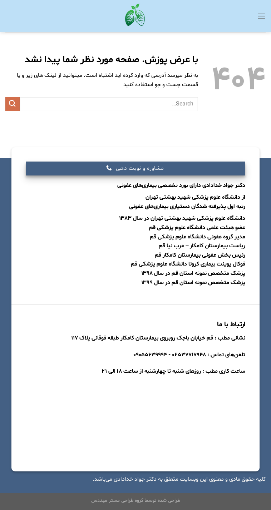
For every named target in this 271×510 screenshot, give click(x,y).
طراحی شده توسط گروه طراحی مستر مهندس (135, 500)
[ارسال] (12, 104)
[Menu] (261, 16)
